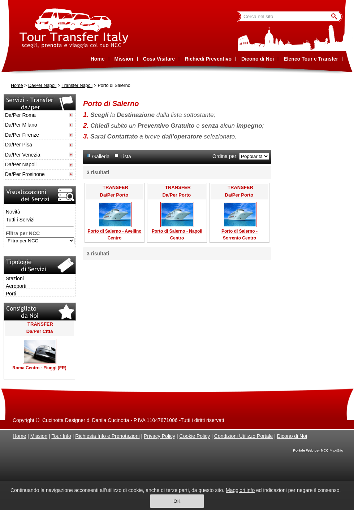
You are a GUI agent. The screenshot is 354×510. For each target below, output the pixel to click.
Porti (11, 293)
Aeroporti (16, 286)
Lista (125, 156)
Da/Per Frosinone (25, 174)
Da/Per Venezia (22, 155)
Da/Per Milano (21, 125)
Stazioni (15, 278)
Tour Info (61, 436)
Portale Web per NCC (310, 450)
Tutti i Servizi (20, 220)
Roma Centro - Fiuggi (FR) (39, 367)
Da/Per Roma (20, 115)
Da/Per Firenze (22, 135)
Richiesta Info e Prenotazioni (107, 436)
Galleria (100, 156)
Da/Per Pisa (18, 145)
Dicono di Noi (292, 436)
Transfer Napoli (76, 85)
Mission (38, 436)
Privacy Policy (159, 436)
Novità (13, 212)
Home (17, 85)
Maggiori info (240, 490)
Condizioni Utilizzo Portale (243, 436)
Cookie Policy (195, 436)
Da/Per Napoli (42, 85)
